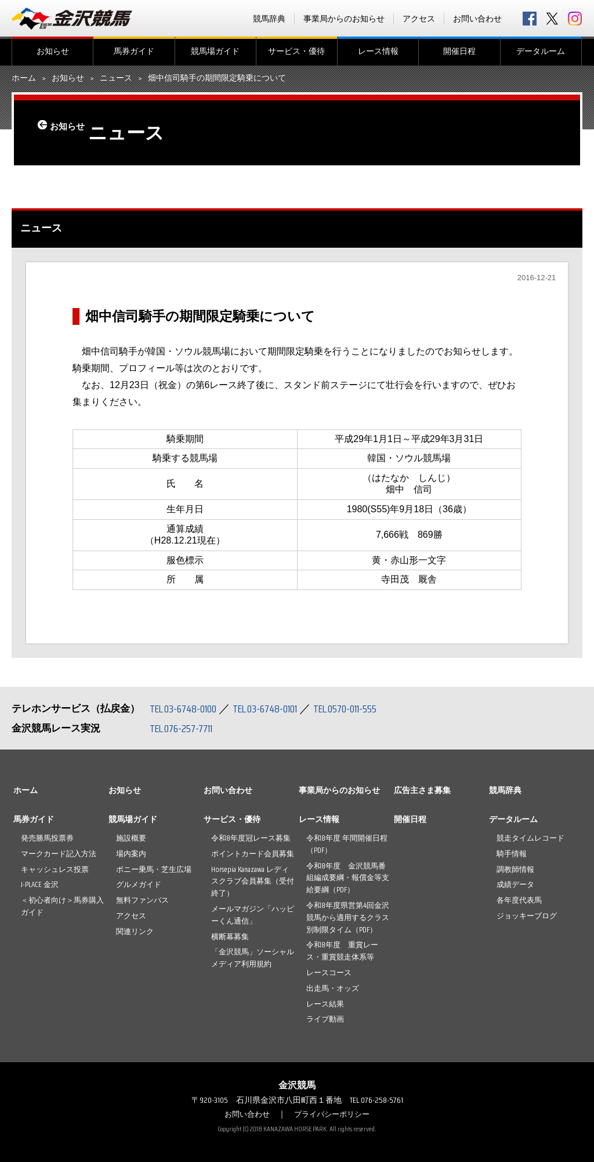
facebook (529, 18)
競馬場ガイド (215, 51)
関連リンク (135, 931)
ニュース (116, 78)
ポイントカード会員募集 (252, 854)
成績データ (515, 884)
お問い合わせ (477, 18)
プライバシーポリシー (333, 1113)
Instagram (574, 18)
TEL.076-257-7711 (185, 728)
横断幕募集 (230, 937)
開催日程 (459, 51)
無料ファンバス (142, 900)
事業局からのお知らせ (344, 18)
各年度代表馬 (519, 900)
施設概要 (131, 838)
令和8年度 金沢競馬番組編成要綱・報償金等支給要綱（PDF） (347, 878)
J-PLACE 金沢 (40, 884)
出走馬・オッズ (332, 988)
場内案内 (131, 854)
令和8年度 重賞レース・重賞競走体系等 (342, 951)
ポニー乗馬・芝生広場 (153, 869)
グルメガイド (138, 884)
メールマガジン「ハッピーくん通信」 (252, 915)
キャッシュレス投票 (55, 869)
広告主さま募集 (422, 790)
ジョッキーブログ (527, 916)
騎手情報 (512, 854)
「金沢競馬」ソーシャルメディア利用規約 (252, 958)
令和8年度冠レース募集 (251, 838)
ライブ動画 (325, 1019)
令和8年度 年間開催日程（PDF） (346, 844)
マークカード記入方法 (58, 854)
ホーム (24, 78)
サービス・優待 (296, 51)
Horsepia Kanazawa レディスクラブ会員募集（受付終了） (252, 881)
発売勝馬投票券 (47, 838)
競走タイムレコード (530, 838)
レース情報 (378, 51)
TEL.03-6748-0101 (277, 708)
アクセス (419, 18)
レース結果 (325, 1004)
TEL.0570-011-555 (365, 708)
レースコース (329, 972)
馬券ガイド (134, 51)
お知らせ (53, 51)
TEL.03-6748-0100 (187, 708)
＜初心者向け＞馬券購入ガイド (62, 906)
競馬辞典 (269, 18)
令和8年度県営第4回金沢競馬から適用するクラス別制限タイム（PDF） (347, 917)
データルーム (540, 51)
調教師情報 (515, 869)
